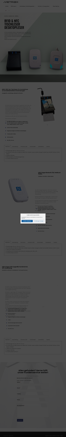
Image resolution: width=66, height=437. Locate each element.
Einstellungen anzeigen (39, 221)
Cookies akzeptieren (27, 221)
